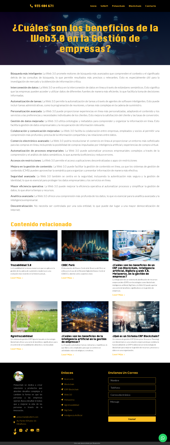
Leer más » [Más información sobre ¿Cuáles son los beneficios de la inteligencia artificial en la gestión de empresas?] (67, 354)
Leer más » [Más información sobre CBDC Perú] (67, 278)
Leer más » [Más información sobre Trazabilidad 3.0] (17, 278)
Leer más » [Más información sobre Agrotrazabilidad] (17, 349)
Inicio (93, 6)
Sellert (104, 6)
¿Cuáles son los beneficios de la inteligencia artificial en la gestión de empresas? (83, 339)
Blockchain (135, 6)
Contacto (150, 6)
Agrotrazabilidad (22, 336)
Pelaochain (118, 6)
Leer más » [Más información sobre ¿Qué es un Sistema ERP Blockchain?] (118, 354)
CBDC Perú (68, 265)
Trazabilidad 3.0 (21, 265)
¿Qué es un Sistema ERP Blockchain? (135, 336)
